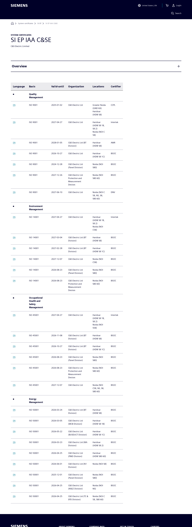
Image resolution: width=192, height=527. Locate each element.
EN (14, 105)
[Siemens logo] (19, 6)
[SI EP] (39, 23)
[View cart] (167, 6)
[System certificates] (25, 23)
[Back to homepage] (12, 23)
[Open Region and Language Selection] (147, 6)
